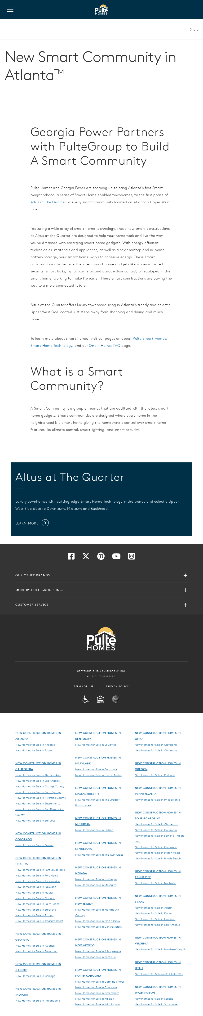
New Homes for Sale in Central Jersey (98, 926)
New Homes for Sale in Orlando (35, 898)
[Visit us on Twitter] (86, 557)
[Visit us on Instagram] (131, 557)
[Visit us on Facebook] (71, 557)
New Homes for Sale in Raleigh (94, 998)
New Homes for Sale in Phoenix (35, 744)
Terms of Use (84, 686)
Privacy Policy (117, 686)
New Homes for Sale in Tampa (34, 915)
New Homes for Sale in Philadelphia (157, 799)
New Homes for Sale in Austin (153, 907)
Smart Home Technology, (52, 345)
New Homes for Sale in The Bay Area (38, 775)
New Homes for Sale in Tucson (34, 750)
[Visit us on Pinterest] (101, 557)
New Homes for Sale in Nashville (155, 883)
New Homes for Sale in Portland (155, 775)
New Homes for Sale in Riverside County (40, 797)
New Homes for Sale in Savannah (36, 951)
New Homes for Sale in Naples (34, 892)
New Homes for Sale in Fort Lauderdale (40, 870)
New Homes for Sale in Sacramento (37, 803)
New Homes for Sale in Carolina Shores (99, 981)
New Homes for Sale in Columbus (156, 750)
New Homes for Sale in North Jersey (97, 921)
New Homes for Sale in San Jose (35, 820)
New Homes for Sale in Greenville (156, 847)
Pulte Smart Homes (149, 338)
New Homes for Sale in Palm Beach (37, 904)
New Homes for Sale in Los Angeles (37, 780)
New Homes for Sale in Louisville (95, 744)
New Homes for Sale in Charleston (156, 824)
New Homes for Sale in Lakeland (35, 887)
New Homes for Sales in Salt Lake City (159, 974)
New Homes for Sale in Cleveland (156, 744)
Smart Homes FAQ (104, 345)
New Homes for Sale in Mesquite (95, 885)
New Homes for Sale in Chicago (35, 976)
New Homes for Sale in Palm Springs (38, 792)
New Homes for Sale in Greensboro (97, 993)
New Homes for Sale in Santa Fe (95, 957)
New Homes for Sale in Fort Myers (36, 875)
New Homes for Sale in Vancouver (156, 1004)
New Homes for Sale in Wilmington (97, 1004)
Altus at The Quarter (48, 202)
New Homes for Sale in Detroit (94, 830)
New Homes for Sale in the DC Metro (98, 775)
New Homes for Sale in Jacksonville (37, 881)
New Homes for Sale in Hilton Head (157, 852)
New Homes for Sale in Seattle (154, 998)
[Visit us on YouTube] (116, 557)
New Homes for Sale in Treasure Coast (39, 921)
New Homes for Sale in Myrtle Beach (158, 858)
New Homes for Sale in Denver (34, 845)
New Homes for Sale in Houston (155, 919)
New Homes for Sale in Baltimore (96, 769)
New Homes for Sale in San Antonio (157, 924)
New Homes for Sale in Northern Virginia (160, 949)
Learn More (32, 523)
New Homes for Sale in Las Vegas (96, 879)
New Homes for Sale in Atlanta (35, 945)
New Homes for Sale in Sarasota (35, 909)
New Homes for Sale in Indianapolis (37, 1000)
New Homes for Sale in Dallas (153, 913)
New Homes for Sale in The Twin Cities (99, 854)
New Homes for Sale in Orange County (39, 786)
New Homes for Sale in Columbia (156, 830)
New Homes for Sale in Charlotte (96, 987)
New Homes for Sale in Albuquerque (98, 951)
